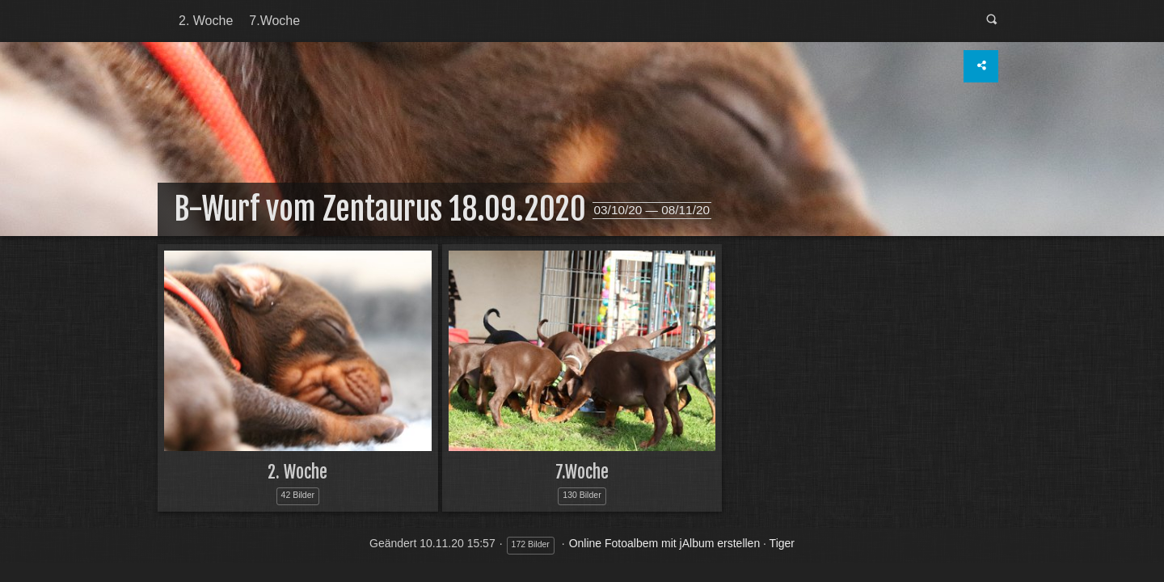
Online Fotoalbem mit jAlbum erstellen (665, 543)
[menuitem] (206, 21)
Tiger (782, 543)
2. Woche (206, 20)
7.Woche (274, 20)
